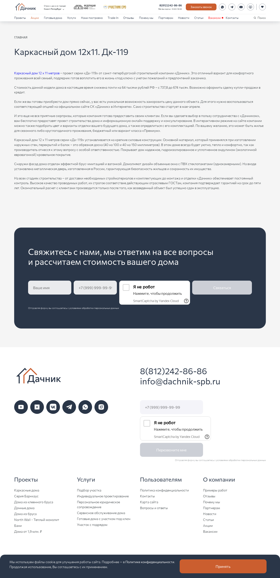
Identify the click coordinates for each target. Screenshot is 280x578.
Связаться (222, 287)
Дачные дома (24, 507)
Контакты (232, 18)
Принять (223, 566)
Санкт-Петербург (54, 9)
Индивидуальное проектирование (103, 496)
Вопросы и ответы (154, 507)
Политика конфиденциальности (164, 490)
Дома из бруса (25, 513)
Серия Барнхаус (26, 496)
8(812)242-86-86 (170, 5)
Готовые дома (53, 18)
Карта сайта (149, 501)
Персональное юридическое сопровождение (98, 504)
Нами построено (92, 18)
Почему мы (146, 18)
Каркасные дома (26, 490)
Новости (183, 18)
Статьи (199, 18)
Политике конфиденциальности (149, 561)
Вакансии (214, 18)
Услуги (71, 18)
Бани (18, 525)
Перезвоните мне (171, 450)
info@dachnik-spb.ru (180, 381)
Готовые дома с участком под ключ (103, 518)
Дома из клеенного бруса (33, 501)
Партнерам (165, 18)
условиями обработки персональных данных (94, 308)
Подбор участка (89, 490)
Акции (35, 18)
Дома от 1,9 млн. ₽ (28, 531)
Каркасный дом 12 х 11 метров (36, 73)
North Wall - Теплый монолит (36, 519)
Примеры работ (215, 490)
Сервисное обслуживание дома (101, 512)
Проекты (20, 18)
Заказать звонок (201, 7)
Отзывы (128, 18)
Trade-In (113, 18)
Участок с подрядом (92, 524)
